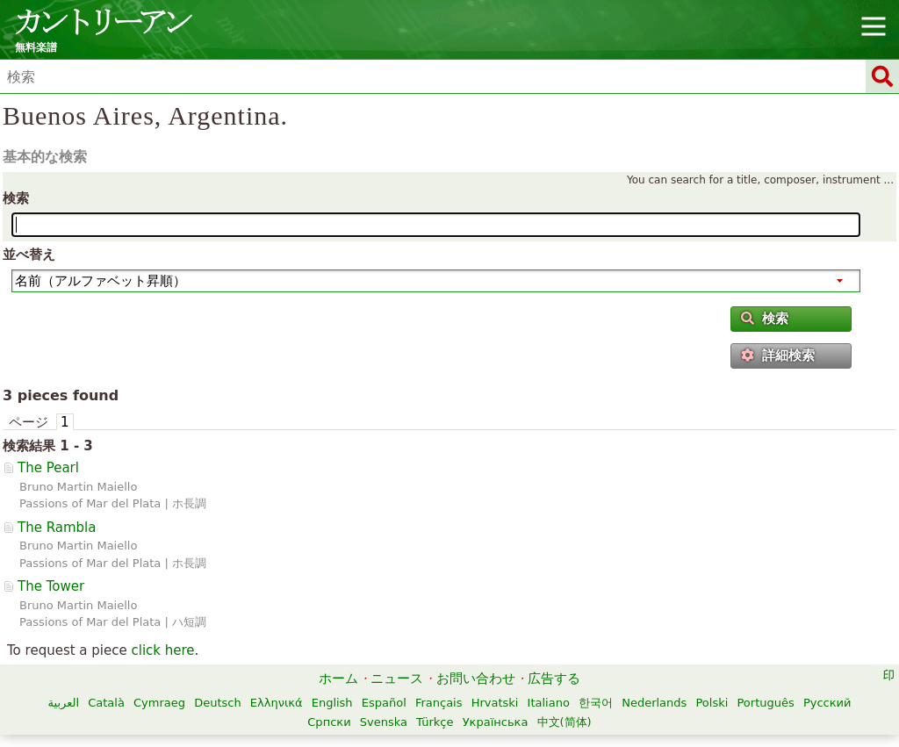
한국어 (596, 702)
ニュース (396, 678)
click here (162, 650)
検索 (16, 198)
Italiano (549, 702)
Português (765, 702)
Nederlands (654, 702)
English (332, 702)
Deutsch (217, 702)
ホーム (338, 678)
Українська (496, 722)
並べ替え (29, 254)
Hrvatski (495, 702)
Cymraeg (159, 702)
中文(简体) (564, 722)
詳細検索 (778, 355)
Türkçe (434, 722)
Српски (328, 722)
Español (384, 702)
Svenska (383, 722)
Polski (711, 702)
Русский (827, 702)
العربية (64, 702)
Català (106, 702)
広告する (554, 678)
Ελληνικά (276, 702)
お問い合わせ (475, 678)
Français (439, 702)
